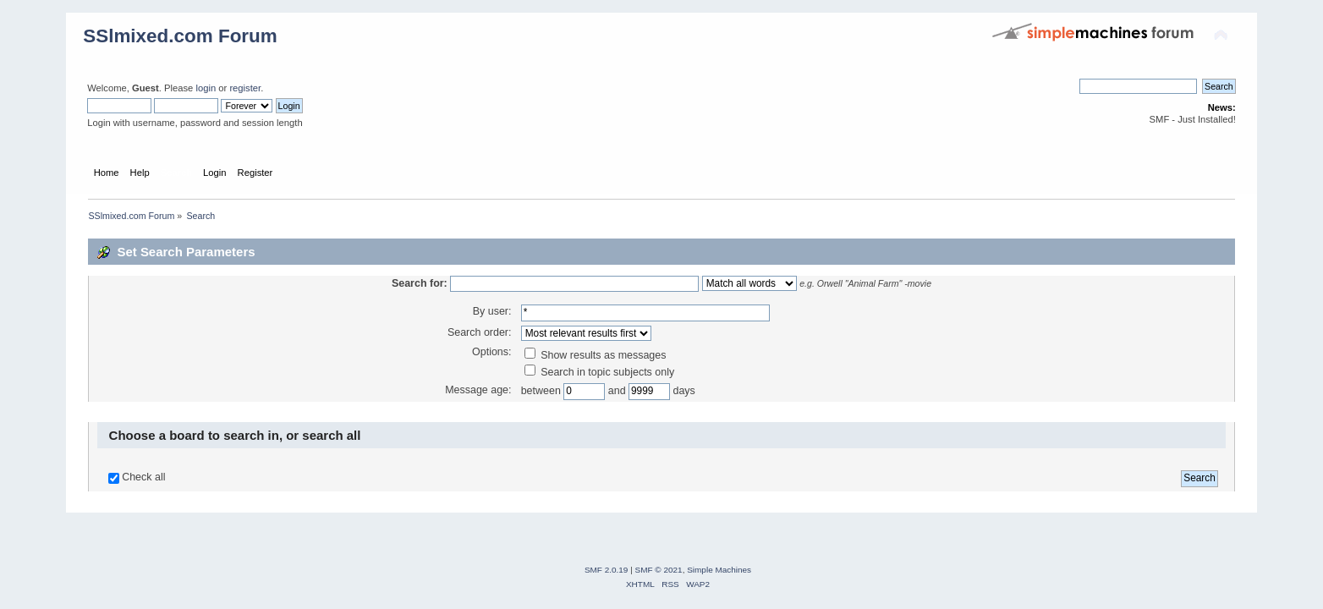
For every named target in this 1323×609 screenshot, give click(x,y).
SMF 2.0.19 (607, 569)
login (205, 88)
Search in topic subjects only (599, 372)
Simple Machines (719, 569)
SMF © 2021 (659, 569)
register (245, 88)
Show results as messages (595, 355)
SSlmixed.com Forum (180, 36)
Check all (143, 477)
